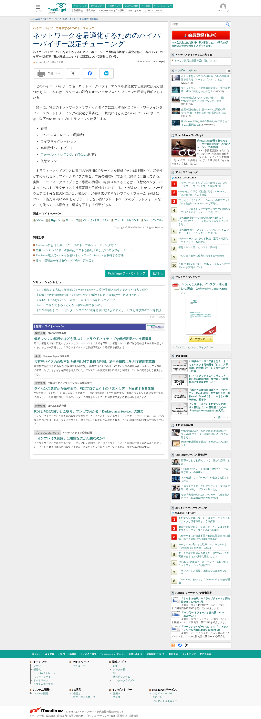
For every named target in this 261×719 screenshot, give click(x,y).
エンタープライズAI (124, 680)
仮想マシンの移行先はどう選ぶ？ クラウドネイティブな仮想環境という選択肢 (93, 339)
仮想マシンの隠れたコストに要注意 (198, 247)
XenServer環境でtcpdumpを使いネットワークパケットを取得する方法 (80, 255)
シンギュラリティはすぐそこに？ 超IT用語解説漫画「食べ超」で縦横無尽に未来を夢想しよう (208, 379)
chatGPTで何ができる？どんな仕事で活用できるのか (69, 305)
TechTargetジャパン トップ (127, 273)
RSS (173, 645)
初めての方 (205, 654)
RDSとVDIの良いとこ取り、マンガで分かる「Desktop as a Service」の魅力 (89, 411)
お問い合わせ (135, 654)
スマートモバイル (43, 676)
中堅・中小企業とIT (84, 697)
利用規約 (173, 654)
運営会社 (122, 715)
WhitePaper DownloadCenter (155, 327)
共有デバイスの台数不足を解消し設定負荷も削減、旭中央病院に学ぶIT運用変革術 (94, 361)
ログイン (36, 654)
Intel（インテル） (154, 220)
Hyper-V (55, 220)
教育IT (116, 697)
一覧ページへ (223, 417)
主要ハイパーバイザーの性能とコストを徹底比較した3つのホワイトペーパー (85, 250)
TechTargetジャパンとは (113, 654)
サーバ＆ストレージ (44, 673)
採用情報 (133, 715)
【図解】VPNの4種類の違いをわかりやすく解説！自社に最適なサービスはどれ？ (88, 294)
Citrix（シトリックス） (96, 220)
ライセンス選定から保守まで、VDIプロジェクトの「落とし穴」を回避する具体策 (94, 388)
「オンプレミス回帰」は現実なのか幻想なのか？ (70, 438)
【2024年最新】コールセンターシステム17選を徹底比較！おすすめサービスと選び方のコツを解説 (98, 310)
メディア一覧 (37, 715)
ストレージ (72, 220)
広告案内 (62, 715)
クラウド (38, 665)
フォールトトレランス (57, 154)
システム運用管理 (43, 684)
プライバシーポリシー (97, 715)
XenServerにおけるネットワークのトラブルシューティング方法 (76, 245)
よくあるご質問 (88, 654)
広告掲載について (156, 654)
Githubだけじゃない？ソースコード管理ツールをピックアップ (75, 300)
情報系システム (121, 676)
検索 (228, 24)
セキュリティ (80, 665)
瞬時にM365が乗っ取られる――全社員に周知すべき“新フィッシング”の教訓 (213, 144)
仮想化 (158, 273)
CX (114, 673)
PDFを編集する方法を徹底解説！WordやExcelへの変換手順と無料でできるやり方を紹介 (92, 289)
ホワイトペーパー (162, 693)
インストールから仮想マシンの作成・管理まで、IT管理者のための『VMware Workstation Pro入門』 (207, 407)
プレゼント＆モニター (165, 700)
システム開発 (40, 693)
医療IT (116, 693)
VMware (82, 154)
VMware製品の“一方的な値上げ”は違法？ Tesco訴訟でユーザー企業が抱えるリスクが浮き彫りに (203, 221)
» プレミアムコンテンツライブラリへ (193, 347)
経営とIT (78, 693)
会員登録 (49, 654)
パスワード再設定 (67, 654)
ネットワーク (40, 680)
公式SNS (50, 715)
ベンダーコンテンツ (186, 70)
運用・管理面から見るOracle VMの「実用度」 (65, 260)
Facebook (180, 645)
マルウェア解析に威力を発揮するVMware (201, 255)
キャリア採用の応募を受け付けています (196, 60)
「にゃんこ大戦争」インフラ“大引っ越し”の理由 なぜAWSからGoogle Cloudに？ (204, 288)
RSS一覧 (157, 697)
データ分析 (119, 669)
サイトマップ (189, 654)
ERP (115, 665)
